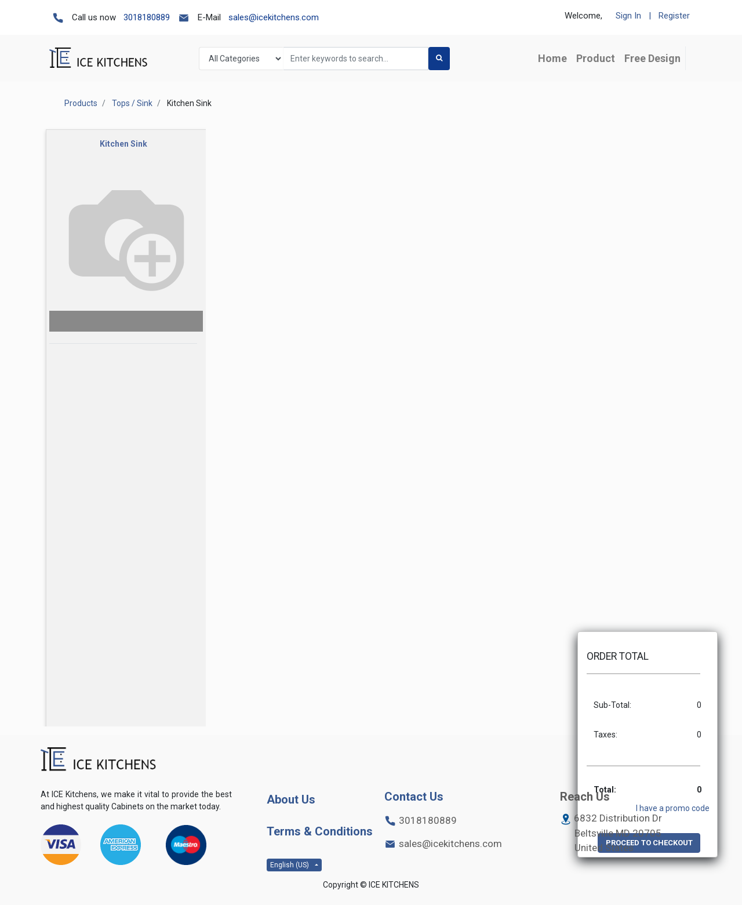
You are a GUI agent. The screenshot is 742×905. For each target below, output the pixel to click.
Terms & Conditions (320, 831)
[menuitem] (652, 58)
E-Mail (209, 17)
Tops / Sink (132, 103)
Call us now (94, 17)
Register (674, 15)
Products (80, 103)
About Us (291, 799)
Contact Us (413, 797)
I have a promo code (673, 808)
